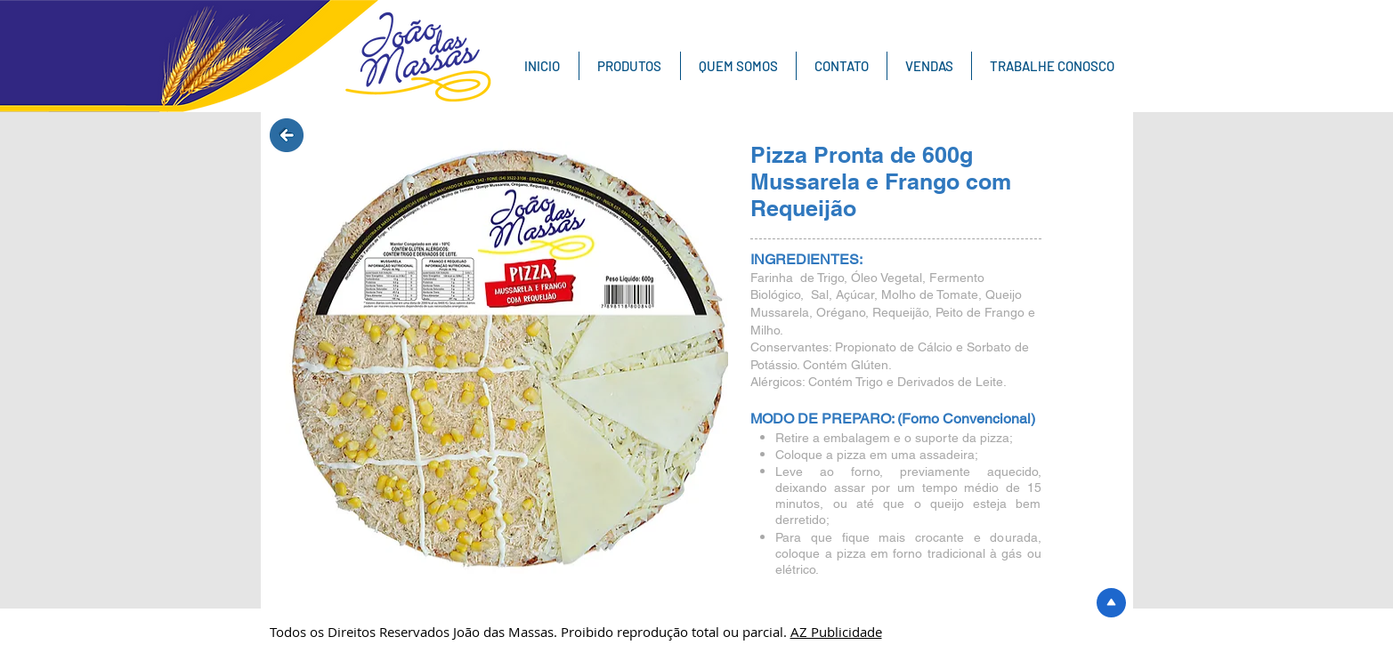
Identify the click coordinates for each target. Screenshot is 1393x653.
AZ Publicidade (836, 632)
